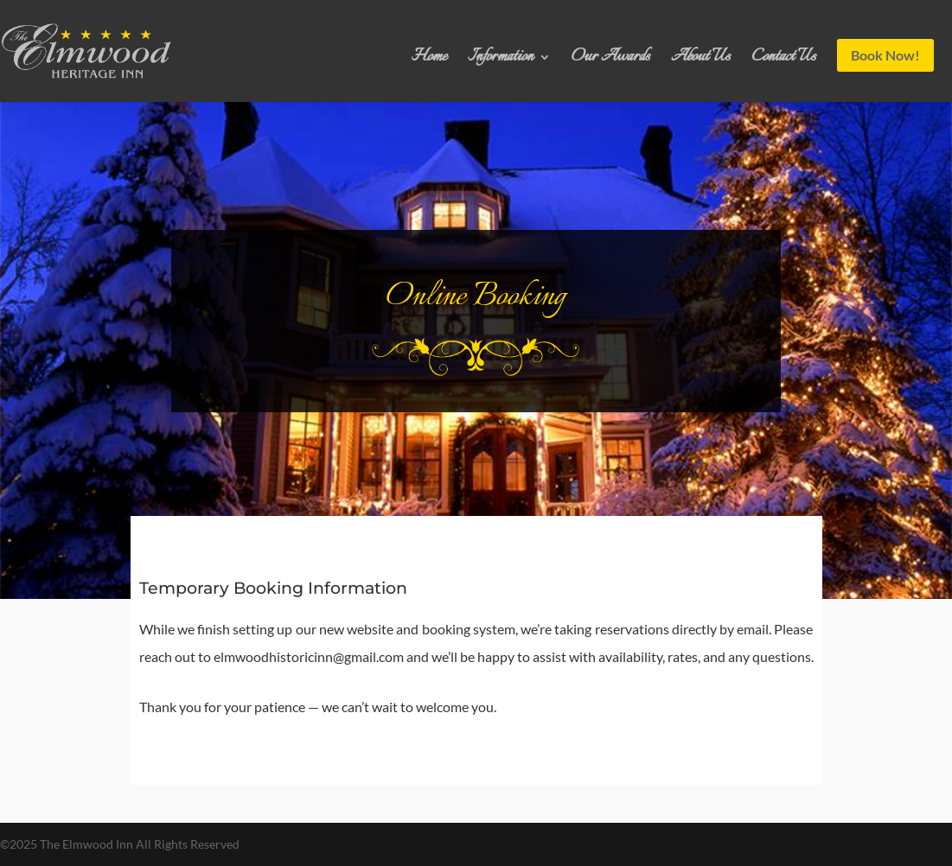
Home (429, 60)
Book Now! (885, 55)
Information (501, 60)
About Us (701, 60)
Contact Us (783, 60)
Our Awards (611, 60)
